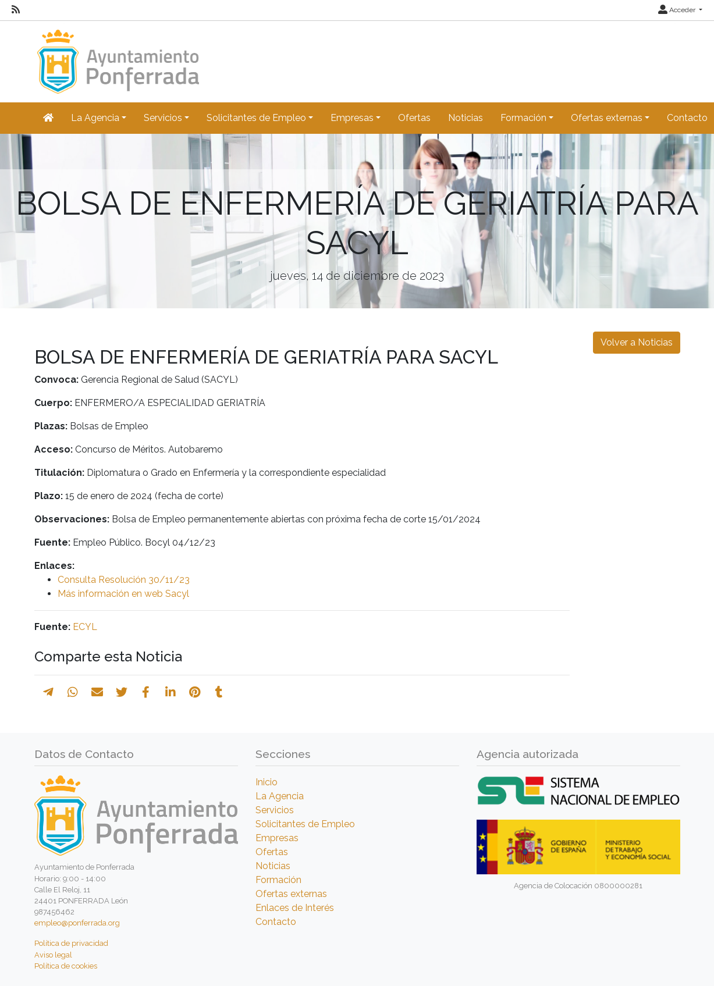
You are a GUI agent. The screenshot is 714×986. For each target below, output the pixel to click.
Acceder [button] (677, 10)
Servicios (274, 810)
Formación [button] (523, 117)
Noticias (465, 117)
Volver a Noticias (637, 342)
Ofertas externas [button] (606, 117)
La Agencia (279, 796)
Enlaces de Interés (294, 907)
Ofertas (414, 117)
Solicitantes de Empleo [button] (256, 117)
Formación (278, 879)
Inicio (266, 782)
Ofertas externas (291, 893)
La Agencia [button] (95, 117)
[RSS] (16, 10)
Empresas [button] (352, 117)
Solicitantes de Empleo (305, 824)
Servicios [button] (163, 117)
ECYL (85, 626)
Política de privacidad (71, 943)
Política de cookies (65, 966)
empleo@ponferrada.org (77, 923)
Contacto (275, 921)
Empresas (277, 837)
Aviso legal (53, 955)
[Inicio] (116, 56)
